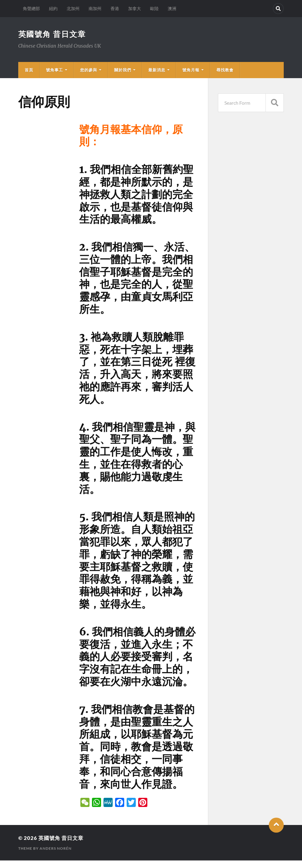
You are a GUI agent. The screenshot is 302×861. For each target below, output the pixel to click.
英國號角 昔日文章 (53, 34)
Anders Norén (56, 849)
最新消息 (156, 70)
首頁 (29, 70)
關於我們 (122, 70)
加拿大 (134, 8)
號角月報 (190, 70)
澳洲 (172, 8)
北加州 (73, 8)
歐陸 (154, 8)
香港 (115, 8)
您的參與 (88, 70)
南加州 (95, 8)
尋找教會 (225, 70)
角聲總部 (31, 8)
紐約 (53, 8)
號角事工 (54, 70)
